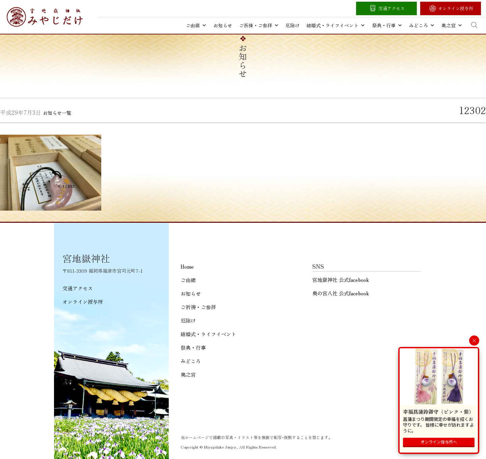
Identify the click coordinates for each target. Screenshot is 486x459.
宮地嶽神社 (45, 17)
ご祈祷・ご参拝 (259, 25)
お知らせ (222, 25)
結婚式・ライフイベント (335, 25)
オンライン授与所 (455, 8)
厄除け (293, 25)
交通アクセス (391, 8)
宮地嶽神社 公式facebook (340, 279)
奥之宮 (451, 25)
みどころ (422, 25)
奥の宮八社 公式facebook (340, 293)
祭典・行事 (387, 25)
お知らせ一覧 (57, 112)
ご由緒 (196, 25)
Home (187, 266)
